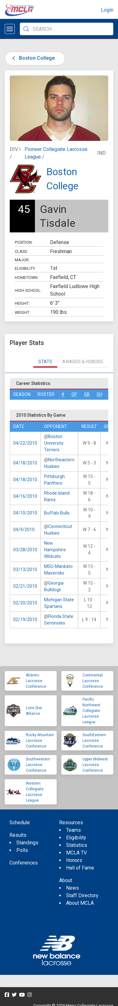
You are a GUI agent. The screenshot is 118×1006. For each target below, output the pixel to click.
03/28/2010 (25, 549)
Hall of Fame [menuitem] (80, 868)
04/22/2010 (25, 443)
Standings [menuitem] (27, 843)
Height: (22, 303)
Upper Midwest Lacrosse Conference (95, 765)
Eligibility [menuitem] (76, 838)
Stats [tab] (45, 361)
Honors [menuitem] (74, 860)
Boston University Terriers (54, 443)
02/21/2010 (25, 586)
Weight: (22, 312)
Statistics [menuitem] (76, 845)
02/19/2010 (25, 619)
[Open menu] (10, 29)
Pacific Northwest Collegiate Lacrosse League (91, 710)
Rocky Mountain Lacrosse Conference (40, 740)
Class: (21, 251)
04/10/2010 (25, 512)
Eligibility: (25, 268)
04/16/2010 (25, 496)
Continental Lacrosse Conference (92, 681)
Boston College (32, 58)
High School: (28, 290)
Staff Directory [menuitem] (82, 895)
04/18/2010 (25, 462)
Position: (24, 242)
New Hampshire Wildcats (55, 550)
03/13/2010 (25, 569)
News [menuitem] (72, 888)
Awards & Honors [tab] (82, 361)
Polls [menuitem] (22, 850)
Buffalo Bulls (57, 512)
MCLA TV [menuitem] (76, 853)
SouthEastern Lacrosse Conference (94, 740)
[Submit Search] (26, 29)
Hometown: (26, 277)
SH (99, 394)
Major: (22, 260)
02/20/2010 (25, 602)
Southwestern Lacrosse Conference (38, 765)
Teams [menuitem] (73, 830)
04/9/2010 (24, 529)
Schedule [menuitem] (19, 822)
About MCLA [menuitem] (80, 903)
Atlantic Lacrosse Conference (36, 681)
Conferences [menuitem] (23, 863)
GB (87, 394)
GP (74, 394)
